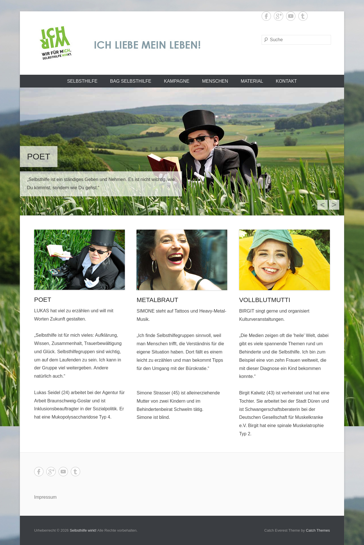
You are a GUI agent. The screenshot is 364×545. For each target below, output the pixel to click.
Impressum (45, 497)
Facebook (266, 16)
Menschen (215, 81)
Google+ (278, 16)
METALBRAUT (157, 299)
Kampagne (176, 81)
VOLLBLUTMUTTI (264, 299)
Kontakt (286, 81)
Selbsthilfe (82, 81)
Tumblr (303, 16)
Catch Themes (318, 530)
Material (252, 81)
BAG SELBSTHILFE (130, 81)
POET (42, 299)
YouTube (290, 16)
